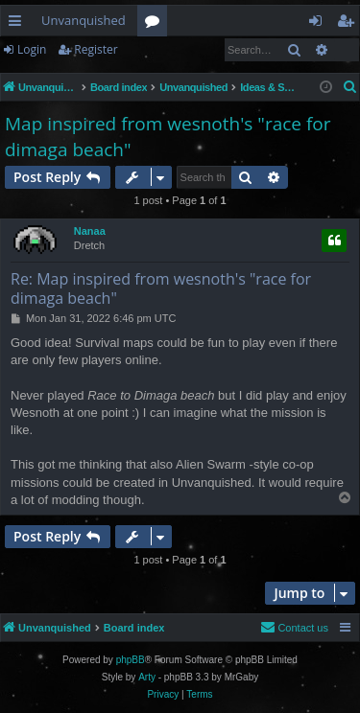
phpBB (130, 660)
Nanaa (90, 231)
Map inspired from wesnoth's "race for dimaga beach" (168, 136)
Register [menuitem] (349, 24)
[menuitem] (350, 87)
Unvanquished (83, 20)
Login (31, 49)
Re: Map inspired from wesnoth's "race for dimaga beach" (161, 288)
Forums (156, 24)
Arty (147, 677)
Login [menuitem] (319, 24)
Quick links (19, 24)
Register (95, 49)
